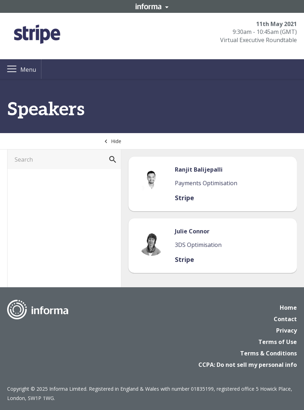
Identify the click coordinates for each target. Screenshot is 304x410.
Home (288, 308)
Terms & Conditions (268, 353)
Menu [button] (28, 70)
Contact (285, 319)
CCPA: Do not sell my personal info (247, 365)
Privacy (286, 330)
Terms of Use (277, 342)
